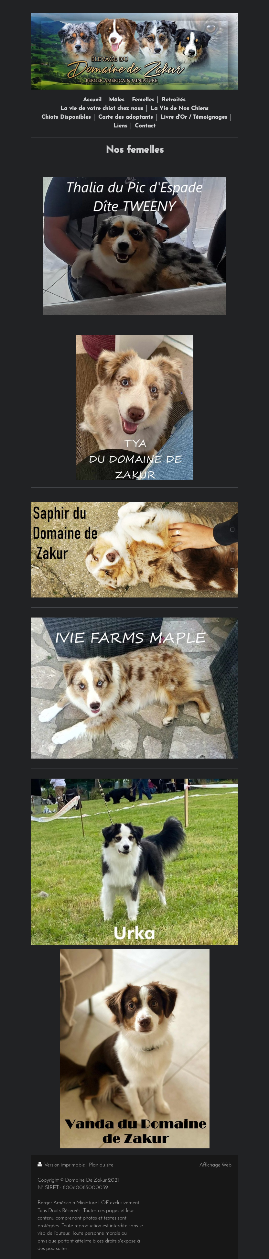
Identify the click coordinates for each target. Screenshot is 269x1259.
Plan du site (101, 1165)
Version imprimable (62, 1165)
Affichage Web (215, 1165)
